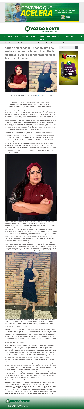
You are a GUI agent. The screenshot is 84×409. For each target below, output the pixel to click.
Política (73, 36)
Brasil (54, 36)
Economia (17, 36)
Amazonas (41, 36)
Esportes (33, 36)
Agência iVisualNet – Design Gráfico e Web (21, 406)
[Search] (76, 47)
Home (3, 36)
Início (6, 42)
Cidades (10, 36)
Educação (25, 36)
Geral (48, 36)
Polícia (67, 36)
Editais (42, 39)
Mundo (60, 36)
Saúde (80, 36)
